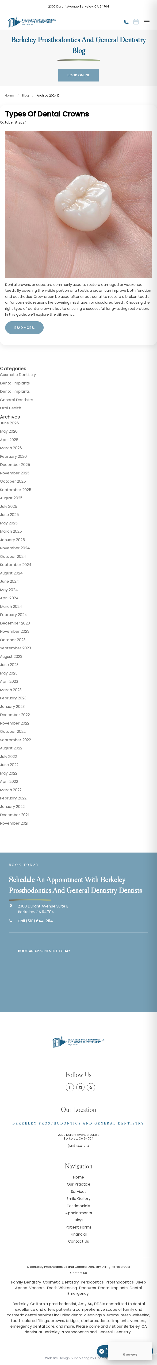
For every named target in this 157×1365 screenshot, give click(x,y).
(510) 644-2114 (78, 1146)
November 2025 (15, 473)
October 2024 (13, 556)
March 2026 (11, 448)
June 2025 (9, 514)
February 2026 (13, 456)
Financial (78, 1234)
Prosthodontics (120, 1282)
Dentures (88, 1288)
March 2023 (11, 690)
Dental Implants (15, 383)
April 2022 (9, 781)
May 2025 (9, 523)
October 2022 (13, 731)
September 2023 (15, 648)
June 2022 (9, 765)
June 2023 (9, 664)
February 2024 (13, 614)
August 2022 (11, 748)
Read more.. (24, 327)
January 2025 (12, 540)
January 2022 (12, 806)
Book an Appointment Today (44, 951)
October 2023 (13, 640)
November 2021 (14, 823)
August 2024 (11, 573)
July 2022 (8, 756)
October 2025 (13, 481)
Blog (25, 95)
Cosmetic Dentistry (18, 374)
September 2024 (15, 564)
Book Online (78, 75)
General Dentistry (16, 400)
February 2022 (13, 798)
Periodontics (93, 1282)
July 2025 (8, 506)
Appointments (78, 1213)
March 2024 (11, 606)
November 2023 (14, 631)
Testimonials (78, 1206)
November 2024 (15, 548)
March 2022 (11, 790)
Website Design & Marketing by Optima (76, 1358)
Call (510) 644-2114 (35, 921)
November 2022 (14, 723)
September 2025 (15, 489)
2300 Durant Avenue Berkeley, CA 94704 (78, 6)
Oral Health (10, 408)
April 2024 (9, 598)
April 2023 (9, 681)
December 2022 (15, 714)
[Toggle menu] (146, 22)
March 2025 (11, 531)
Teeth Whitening (62, 1288)
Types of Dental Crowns (47, 114)
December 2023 (15, 623)
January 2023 (12, 706)
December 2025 (15, 464)
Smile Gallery (78, 1198)
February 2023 (13, 698)
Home (9, 95)
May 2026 (9, 431)
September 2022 (15, 740)
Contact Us (78, 1241)
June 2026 (9, 423)
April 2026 (9, 439)
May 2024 (9, 590)
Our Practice (78, 1184)
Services (78, 1191)
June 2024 (9, 581)
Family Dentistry (26, 1282)
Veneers (37, 1288)
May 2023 (8, 673)
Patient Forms (78, 1227)
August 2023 (11, 656)
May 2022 (8, 773)
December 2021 (14, 815)
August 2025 (11, 498)
